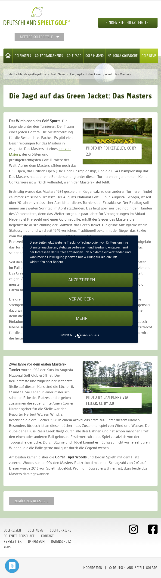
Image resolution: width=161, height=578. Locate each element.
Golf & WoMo (94, 56)
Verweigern (81, 299)
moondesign (92, 568)
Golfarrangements (49, 56)
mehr (81, 318)
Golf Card (74, 56)
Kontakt (47, 536)
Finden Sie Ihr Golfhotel (127, 22)
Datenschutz (61, 541)
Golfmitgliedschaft (18, 536)
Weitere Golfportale (36, 37)
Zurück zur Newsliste (32, 501)
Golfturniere (60, 530)
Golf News (149, 56)
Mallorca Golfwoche (123, 56)
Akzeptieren (81, 279)
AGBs (7, 547)
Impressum (36, 541)
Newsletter (12, 541)
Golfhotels (23, 56)
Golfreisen (12, 530)
